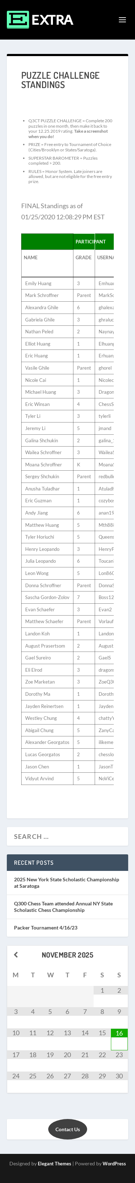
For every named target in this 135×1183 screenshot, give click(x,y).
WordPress (114, 1163)
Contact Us (67, 1129)
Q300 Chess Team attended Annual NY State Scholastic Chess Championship (63, 906)
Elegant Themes (54, 1163)
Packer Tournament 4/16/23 (45, 927)
